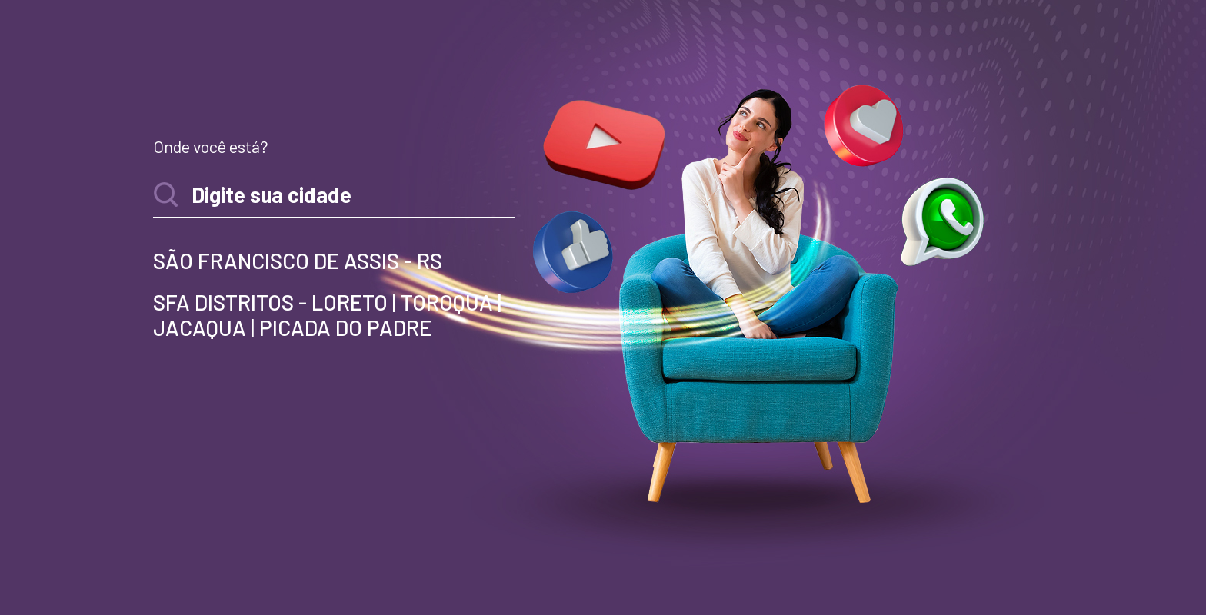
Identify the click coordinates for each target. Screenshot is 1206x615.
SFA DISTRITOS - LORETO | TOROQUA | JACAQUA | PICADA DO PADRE (327, 315)
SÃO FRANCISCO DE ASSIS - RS (297, 261)
